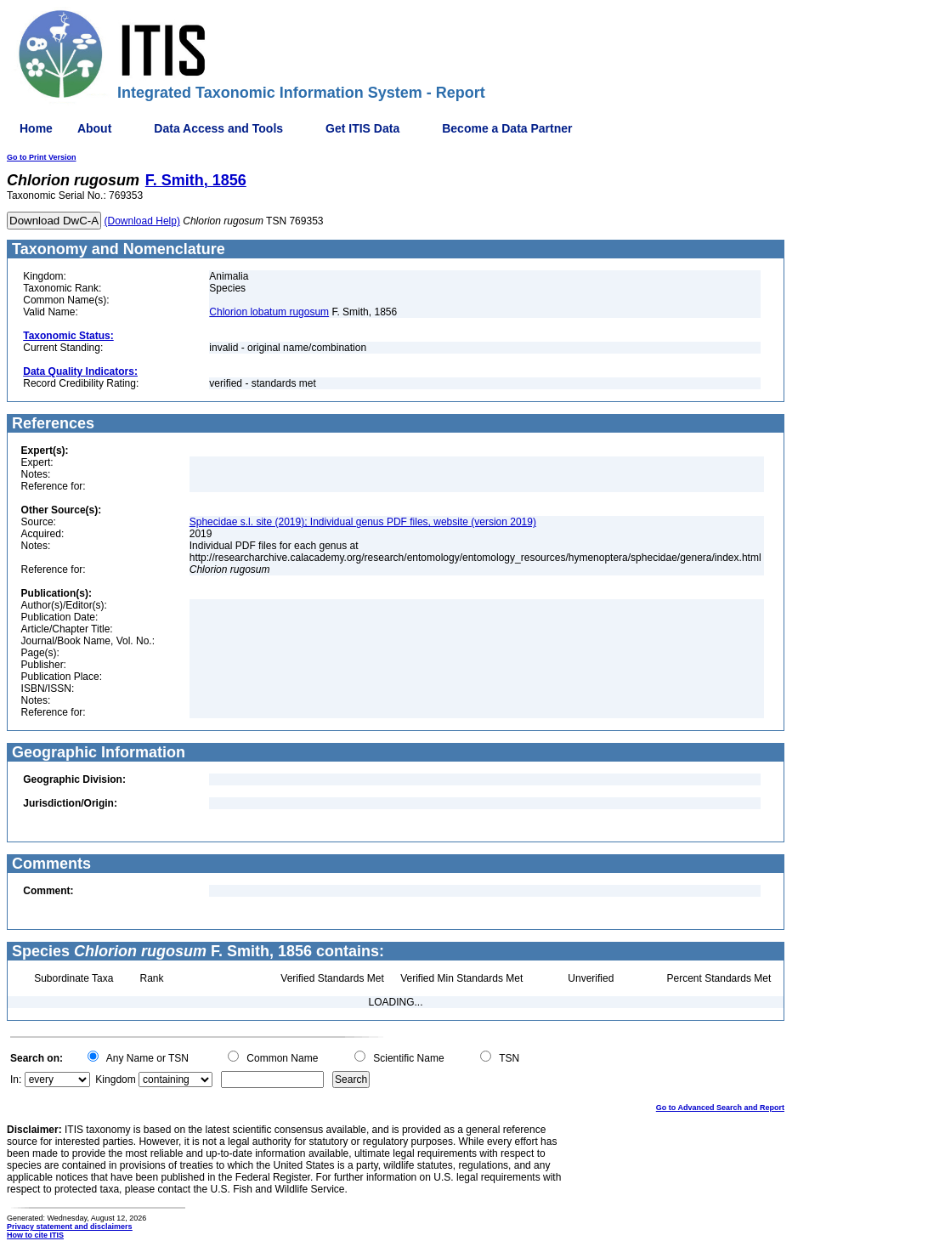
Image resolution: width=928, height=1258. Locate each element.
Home (36, 128)
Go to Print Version (41, 157)
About (94, 128)
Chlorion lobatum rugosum (269, 312)
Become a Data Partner (507, 128)
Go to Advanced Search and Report (720, 1107)
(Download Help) (142, 221)
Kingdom (115, 1079)
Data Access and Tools (218, 128)
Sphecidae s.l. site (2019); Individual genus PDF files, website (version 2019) (363, 522)
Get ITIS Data (362, 128)
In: (15, 1079)
